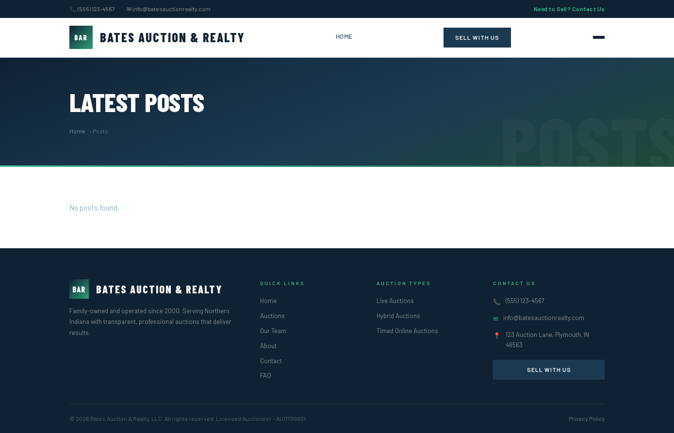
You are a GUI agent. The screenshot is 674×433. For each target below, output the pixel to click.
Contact (271, 361)
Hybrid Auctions (398, 316)
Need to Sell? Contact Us (569, 8)
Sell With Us (477, 37)
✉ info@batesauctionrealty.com (169, 8)
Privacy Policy (587, 418)
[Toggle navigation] (599, 37)
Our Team (273, 331)
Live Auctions (395, 301)
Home (344, 36)
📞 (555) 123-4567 (92, 8)
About (268, 346)
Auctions (272, 316)
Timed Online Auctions (407, 331)
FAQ (265, 375)
